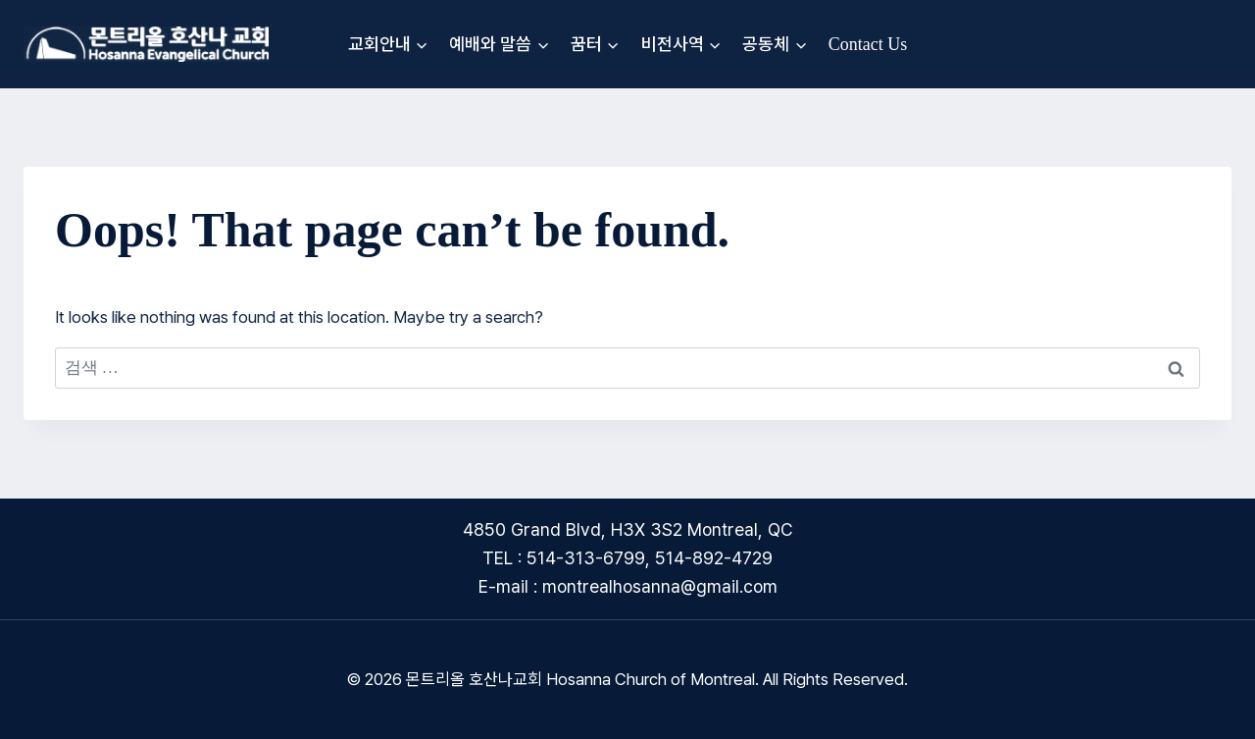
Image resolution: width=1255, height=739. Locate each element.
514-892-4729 (714, 558)
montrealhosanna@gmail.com (660, 586)
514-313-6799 (586, 558)
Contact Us (868, 44)
